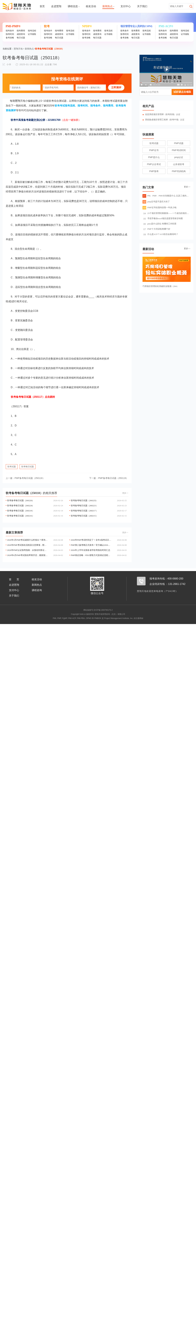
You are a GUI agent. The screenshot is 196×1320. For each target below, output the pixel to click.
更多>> (125, 493)
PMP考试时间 (178, 150)
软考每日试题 (27, 466)
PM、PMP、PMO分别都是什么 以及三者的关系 (167, 195)
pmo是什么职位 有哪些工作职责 (159, 223)
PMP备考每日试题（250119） (108, 478)
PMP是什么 (154, 157)
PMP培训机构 (178, 171)
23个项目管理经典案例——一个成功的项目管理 (167, 213)
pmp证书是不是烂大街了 (156, 201)
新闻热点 (108, 6)
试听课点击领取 (182, 92)
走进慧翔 (56, 6)
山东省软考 (178, 164)
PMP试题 (178, 143)
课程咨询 (37, 590)
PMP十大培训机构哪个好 (156, 229)
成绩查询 (21, 34)
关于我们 (142, 6)
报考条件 (10, 30)
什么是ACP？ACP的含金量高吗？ (160, 234)
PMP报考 (153, 171)
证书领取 (32, 34)
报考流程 (32, 30)
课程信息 (73, 6)
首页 (42, 6)
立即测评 (116, 87)
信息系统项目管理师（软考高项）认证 (162, 114)
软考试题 (11, 466)
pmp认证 (178, 157)
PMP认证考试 (154, 164)
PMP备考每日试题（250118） (25, 478)
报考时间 (10, 34)
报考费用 (21, 30)
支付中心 (126, 6)
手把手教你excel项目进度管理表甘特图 (163, 218)
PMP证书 (153, 150)
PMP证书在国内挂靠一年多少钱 (159, 207)
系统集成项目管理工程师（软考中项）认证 (164, 119)
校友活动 (91, 6)
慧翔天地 (18, 49)
